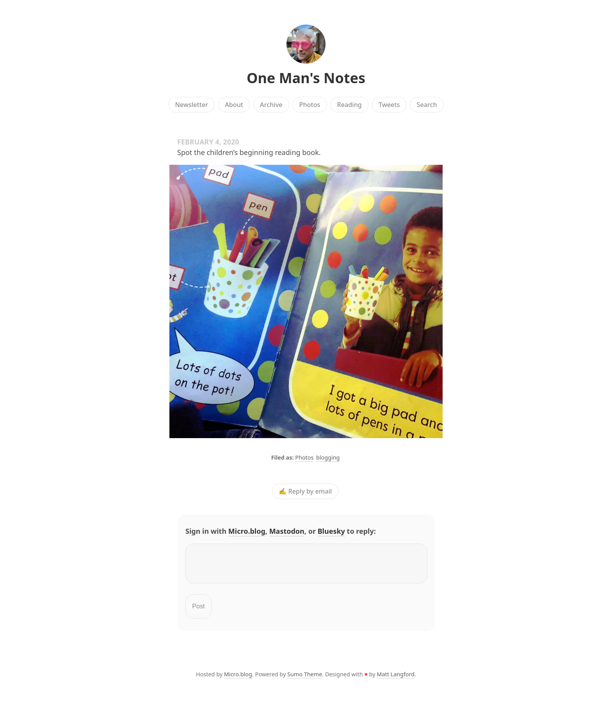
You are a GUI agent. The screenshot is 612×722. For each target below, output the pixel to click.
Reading (349, 104)
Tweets (389, 104)
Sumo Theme (304, 679)
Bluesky (331, 531)
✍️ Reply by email (305, 491)
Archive (271, 104)
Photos (309, 104)
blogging (328, 457)
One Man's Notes (306, 77)
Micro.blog (246, 531)
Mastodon (286, 531)
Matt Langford (396, 679)
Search (427, 104)
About (234, 104)
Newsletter (191, 104)
